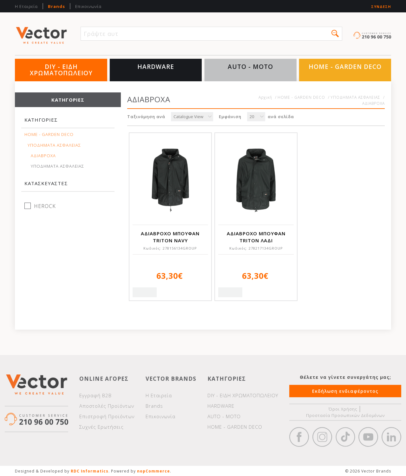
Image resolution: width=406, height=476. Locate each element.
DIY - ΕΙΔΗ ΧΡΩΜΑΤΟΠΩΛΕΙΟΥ (61, 70)
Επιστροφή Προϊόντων (106, 416)
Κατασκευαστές (46, 183)
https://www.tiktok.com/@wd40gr (345, 437)
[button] (335, 33)
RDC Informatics (89, 471)
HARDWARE (155, 67)
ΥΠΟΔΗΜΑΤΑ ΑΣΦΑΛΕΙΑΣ (54, 145)
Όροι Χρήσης (343, 409)
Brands (56, 6)
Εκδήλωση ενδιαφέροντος (345, 391)
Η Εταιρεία (26, 6)
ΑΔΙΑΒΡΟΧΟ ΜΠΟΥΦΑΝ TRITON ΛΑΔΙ (256, 237)
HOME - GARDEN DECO (345, 67)
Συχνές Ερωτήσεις (101, 427)
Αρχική (265, 97)
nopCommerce (153, 471)
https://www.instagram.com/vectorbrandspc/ (322, 437)
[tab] (68, 123)
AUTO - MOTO (250, 67)
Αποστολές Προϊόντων (106, 406)
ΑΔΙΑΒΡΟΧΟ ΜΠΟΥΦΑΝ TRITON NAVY (170, 237)
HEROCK (45, 206)
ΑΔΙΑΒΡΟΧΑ (43, 155)
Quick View (145, 292)
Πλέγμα (364, 117)
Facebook (299, 437)
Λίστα (378, 117)
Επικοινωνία (88, 6)
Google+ (391, 437)
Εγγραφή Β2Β (95, 395)
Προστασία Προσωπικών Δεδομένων (345, 415)
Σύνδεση (381, 6)
